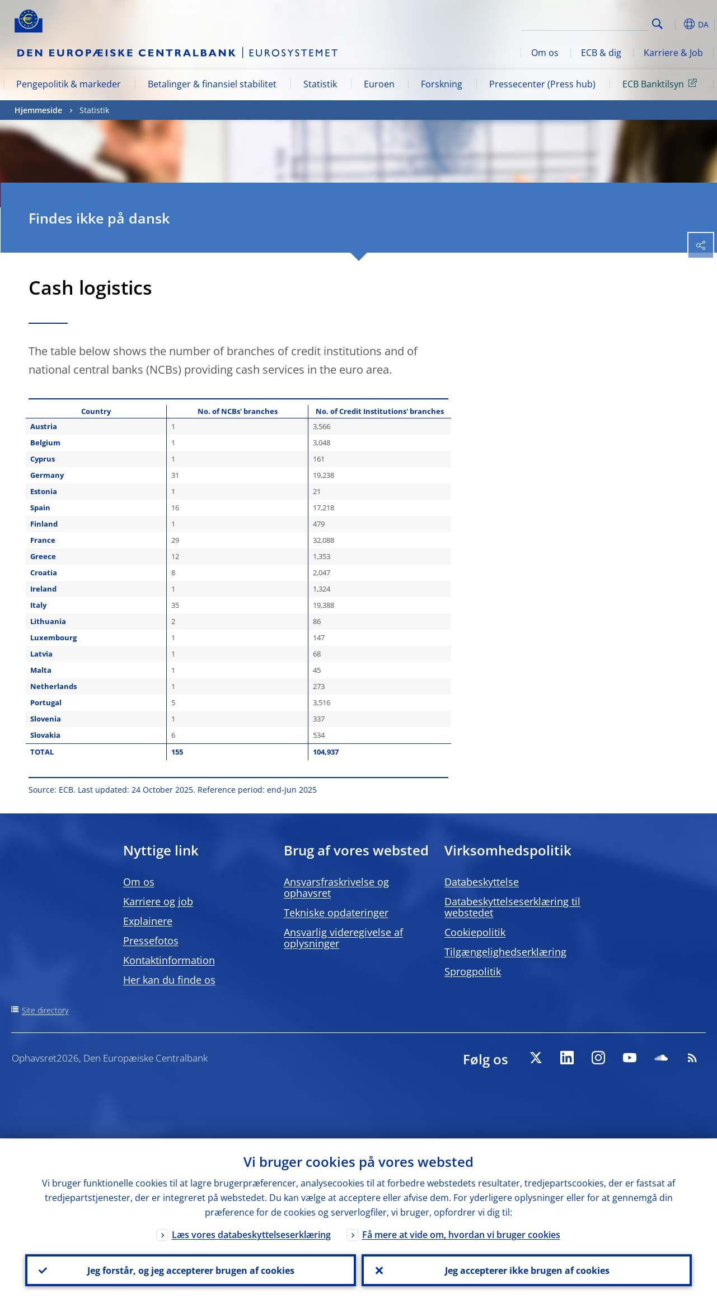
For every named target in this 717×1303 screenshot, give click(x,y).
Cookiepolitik (474, 932)
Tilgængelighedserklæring (505, 951)
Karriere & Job (673, 52)
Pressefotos (151, 940)
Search (657, 24)
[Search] (592, 22)
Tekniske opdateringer (336, 912)
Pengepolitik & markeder (68, 84)
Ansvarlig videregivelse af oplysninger (343, 937)
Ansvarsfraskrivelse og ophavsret (336, 887)
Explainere (147, 921)
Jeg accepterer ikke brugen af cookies (526, 1270)
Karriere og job (158, 901)
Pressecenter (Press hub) (542, 84)
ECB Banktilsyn (661, 83)
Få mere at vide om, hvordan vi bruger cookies (461, 1234)
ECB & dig (601, 52)
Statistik (320, 84)
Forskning (441, 84)
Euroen (379, 84)
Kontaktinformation (169, 960)
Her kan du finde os (169, 979)
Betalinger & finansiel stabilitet (212, 84)
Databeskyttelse (481, 881)
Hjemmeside (38, 110)
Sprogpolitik (472, 971)
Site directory (45, 1010)
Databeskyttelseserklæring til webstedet (512, 907)
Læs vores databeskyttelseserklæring (251, 1234)
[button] (675, 24)
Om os (545, 52)
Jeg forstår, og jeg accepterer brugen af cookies (190, 1270)
